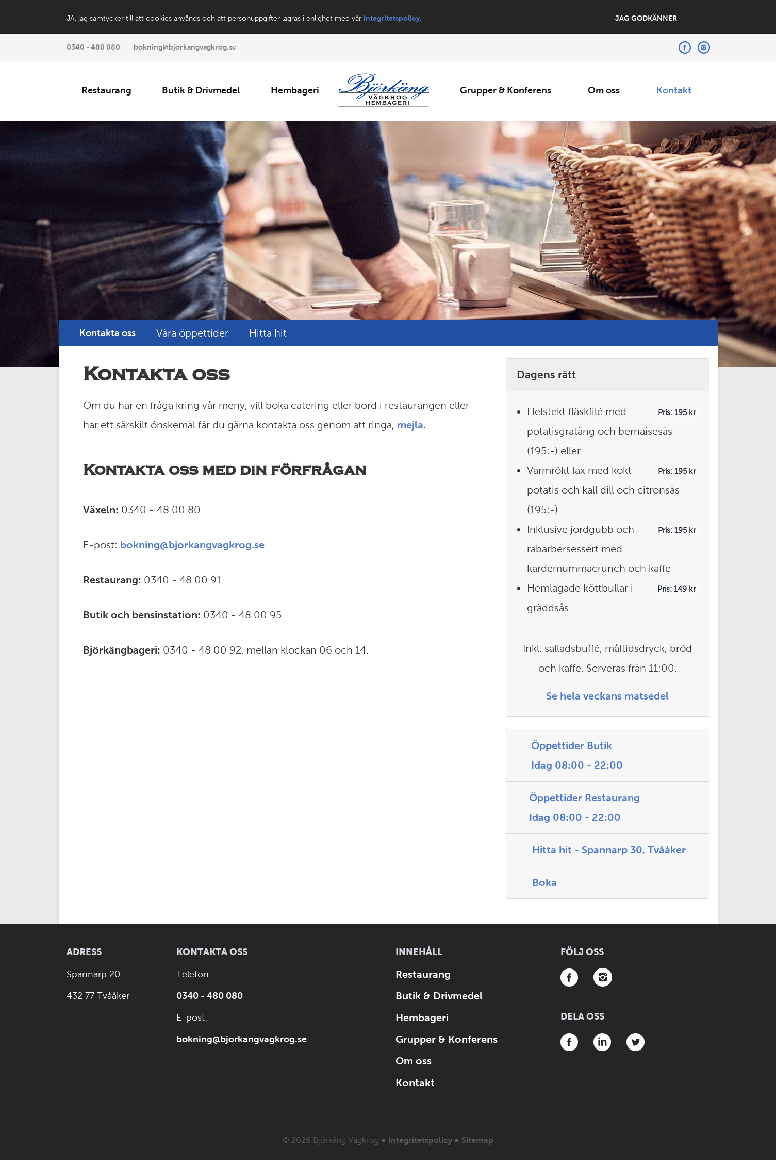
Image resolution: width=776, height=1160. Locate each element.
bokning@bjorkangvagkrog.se (185, 47)
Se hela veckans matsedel (607, 696)
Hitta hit (268, 333)
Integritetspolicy (420, 1140)
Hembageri (295, 90)
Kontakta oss (107, 333)
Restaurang (106, 90)
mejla (410, 425)
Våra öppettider (192, 333)
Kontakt (673, 90)
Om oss (604, 90)
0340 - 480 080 (93, 47)
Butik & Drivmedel (201, 90)
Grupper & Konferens (505, 90)
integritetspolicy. (393, 18)
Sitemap (477, 1140)
